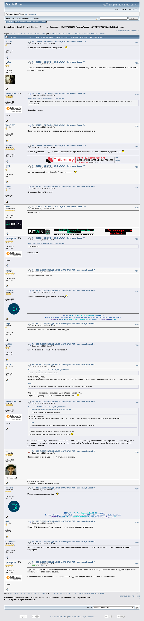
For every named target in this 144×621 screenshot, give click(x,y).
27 (64, 34)
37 (87, 34)
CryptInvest (10, 542)
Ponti (7, 207)
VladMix (8, 186)
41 (96, 34)
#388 (137, 208)
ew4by (8, 62)
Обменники (54, 27)
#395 (137, 402)
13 (31, 34)
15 (36, 34)
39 (92, 34)
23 (55, 34)
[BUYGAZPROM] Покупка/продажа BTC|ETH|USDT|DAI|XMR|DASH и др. (92, 27)
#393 (137, 345)
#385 (137, 146)
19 (45, 34)
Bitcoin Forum (9, 27)
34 (80, 34)
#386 (137, 167)
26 (62, 34)
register (33, 14)
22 (53, 34)
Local (19, 27)
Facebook (117, 160)
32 (76, 34)
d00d (7, 166)
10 (24, 34)
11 (27, 34)
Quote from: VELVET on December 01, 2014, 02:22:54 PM (47, 407)
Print (136, 33)
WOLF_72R (10, 125)
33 (78, 34)
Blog (116, 159)
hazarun (9, 270)
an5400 (8, 344)
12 (29, 34)
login (26, 14)
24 (57, 34)
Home (11, 22)
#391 (137, 291)
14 (33, 34)
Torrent (36, 18)
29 (69, 34)
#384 (137, 126)
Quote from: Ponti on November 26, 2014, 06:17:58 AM (46, 243)
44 (103, 34)
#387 (137, 187)
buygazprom (10, 93)
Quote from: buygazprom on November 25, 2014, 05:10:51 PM (48, 370)
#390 (137, 271)
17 (40, 34)
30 (71, 34)
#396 (137, 452)
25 (60, 34)
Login (29, 22)
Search (23, 22)
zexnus (8, 42)
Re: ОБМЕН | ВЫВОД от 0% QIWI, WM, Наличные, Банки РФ (59, 42)
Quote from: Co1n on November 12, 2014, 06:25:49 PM (46, 98)
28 (67, 34)
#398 (137, 522)
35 (82, 34)
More (43, 22)
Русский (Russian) (30, 27)
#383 (137, 94)
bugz (7, 324)
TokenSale (118, 162)
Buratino (9, 145)
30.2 (31, 18)
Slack (116, 157)
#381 (137, 42)
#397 (137, 489)
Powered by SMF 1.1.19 (58, 617)
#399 (137, 542)
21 (50, 34)
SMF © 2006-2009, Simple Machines (81, 617)
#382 (137, 63)
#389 (137, 239)
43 (101, 34)
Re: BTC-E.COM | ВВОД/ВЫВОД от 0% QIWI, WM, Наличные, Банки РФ (63, 186)
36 (85, 34)
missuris (9, 290)
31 (73, 34)
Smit (7, 521)
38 (89, 34)
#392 (137, 325)
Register (36, 22)
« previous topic (122, 31)
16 (38, 34)
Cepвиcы (44, 27)
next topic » (134, 31)
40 (94, 34)
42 (98, 34)
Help (17, 22)
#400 (137, 564)
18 (43, 34)
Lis (6, 451)
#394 (137, 365)
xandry (42, 565)
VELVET (9, 364)
